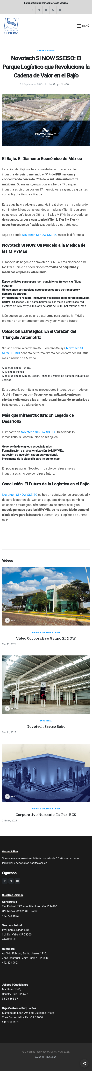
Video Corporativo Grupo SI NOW (46, 638)
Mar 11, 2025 (9, 644)
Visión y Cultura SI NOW (46, 633)
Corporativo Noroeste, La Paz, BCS (46, 815)
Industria (46, 721)
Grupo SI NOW (61, 84)
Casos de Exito (46, 51)
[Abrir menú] (83, 26)
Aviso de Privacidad (45, 1057)
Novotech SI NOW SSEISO (39, 235)
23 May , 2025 (9, 820)
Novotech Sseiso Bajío (45, 727)
